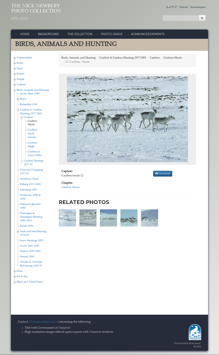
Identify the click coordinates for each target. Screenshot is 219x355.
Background (48, 35)
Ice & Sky (22, 277)
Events (20, 75)
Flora (20, 272)
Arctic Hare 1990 (30, 94)
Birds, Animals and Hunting (33, 91)
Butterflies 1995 (28, 105)
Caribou (28, 118)
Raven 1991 (26, 227)
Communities (24, 58)
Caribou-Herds (179, 58)
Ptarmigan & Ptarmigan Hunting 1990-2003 (31, 218)
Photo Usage (112, 35)
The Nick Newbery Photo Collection (42, 14)
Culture (21, 85)
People (20, 80)
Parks (20, 64)
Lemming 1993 (28, 190)
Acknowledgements (147, 35)
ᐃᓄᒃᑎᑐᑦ (169, 7)
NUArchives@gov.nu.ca (44, 323)
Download (162, 174)
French (182, 7)
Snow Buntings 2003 (31, 241)
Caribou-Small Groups (33, 135)
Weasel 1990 (27, 257)
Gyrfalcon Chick (29, 180)
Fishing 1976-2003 (30, 185)
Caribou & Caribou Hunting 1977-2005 (126, 58)
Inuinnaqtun (197, 7)
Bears (23, 100)
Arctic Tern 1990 (29, 247)
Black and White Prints (30, 283)
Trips (20, 69)
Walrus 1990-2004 (30, 252)
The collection (79, 35)
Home (24, 35)
